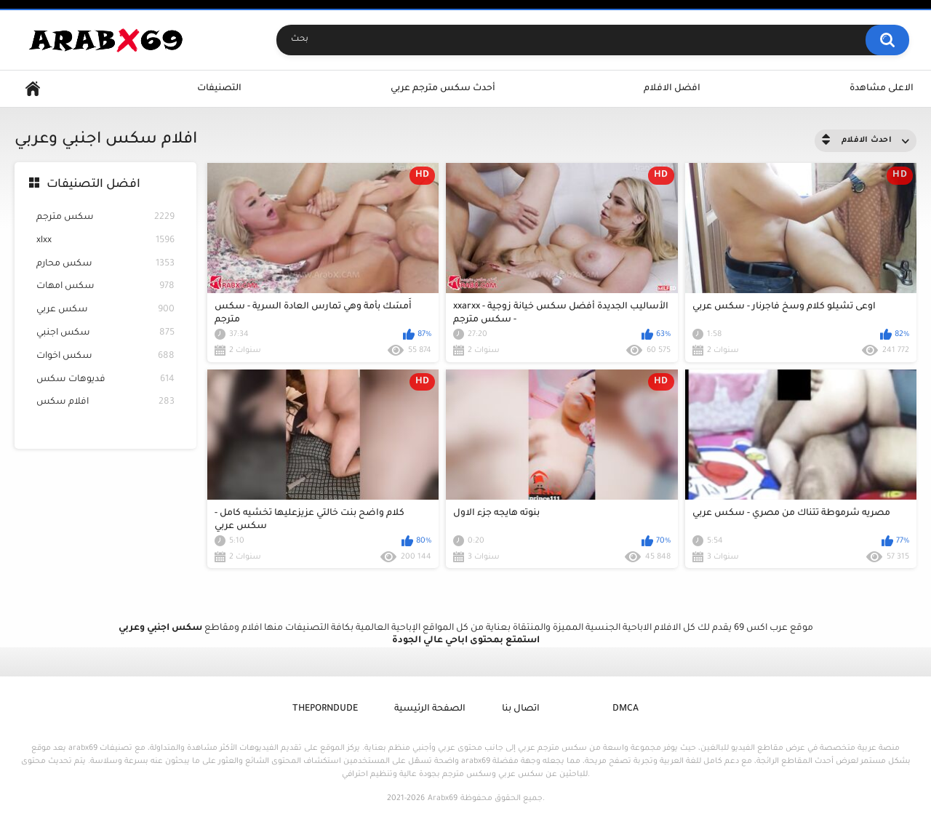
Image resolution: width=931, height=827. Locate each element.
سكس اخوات (105, 357)
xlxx (105, 241)
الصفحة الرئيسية (430, 709)
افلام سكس (105, 402)
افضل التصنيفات (93, 184)
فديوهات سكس (105, 380)
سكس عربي (105, 310)
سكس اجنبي (105, 333)
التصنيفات (219, 89)
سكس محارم (105, 264)
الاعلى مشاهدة (882, 89)
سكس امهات (105, 287)
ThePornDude (325, 709)
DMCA (625, 709)
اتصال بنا (521, 709)
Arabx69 (442, 798)
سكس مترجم (105, 218)
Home (33, 89)
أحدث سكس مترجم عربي (443, 89)
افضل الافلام (672, 89)
